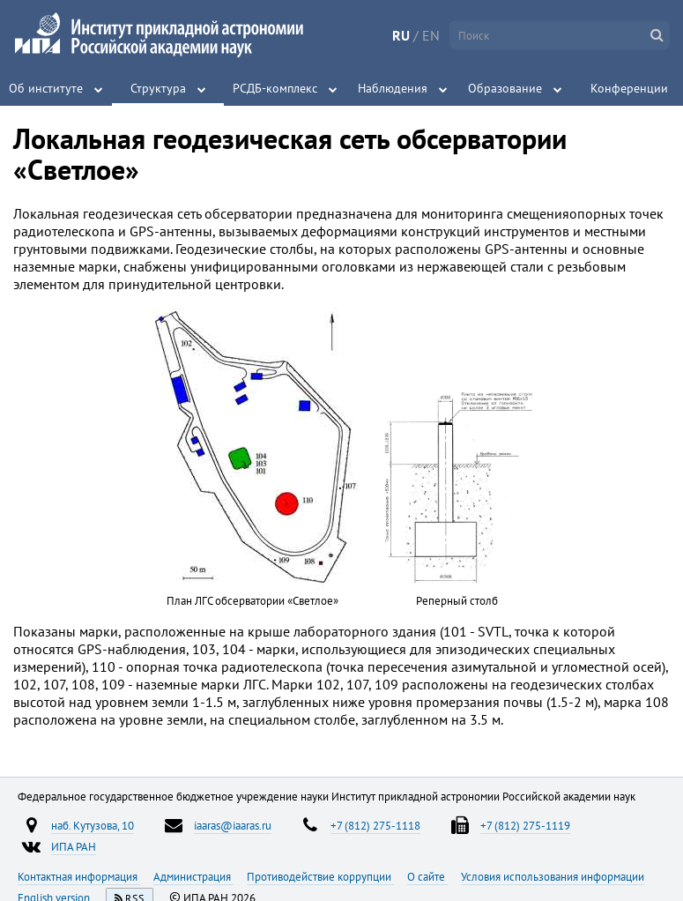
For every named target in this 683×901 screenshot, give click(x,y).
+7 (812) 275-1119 (525, 825)
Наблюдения (392, 88)
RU (401, 35)
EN (431, 35)
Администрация (193, 876)
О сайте (427, 876)
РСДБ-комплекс (275, 88)
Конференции (629, 88)
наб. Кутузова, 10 (92, 825)
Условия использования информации (552, 876)
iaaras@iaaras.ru (232, 825)
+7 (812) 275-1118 (375, 825)
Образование (505, 88)
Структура (158, 88)
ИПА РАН (73, 846)
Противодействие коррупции (320, 876)
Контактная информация (79, 876)
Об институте (46, 88)
